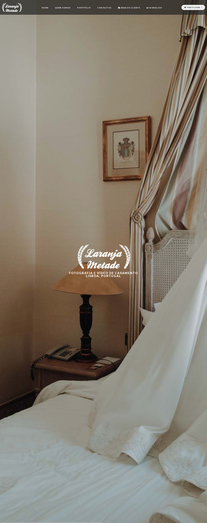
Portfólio (84, 8)
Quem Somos (63, 8)
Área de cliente (129, 8)
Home (45, 8)
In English (154, 8)
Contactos (104, 8)
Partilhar (192, 7)
